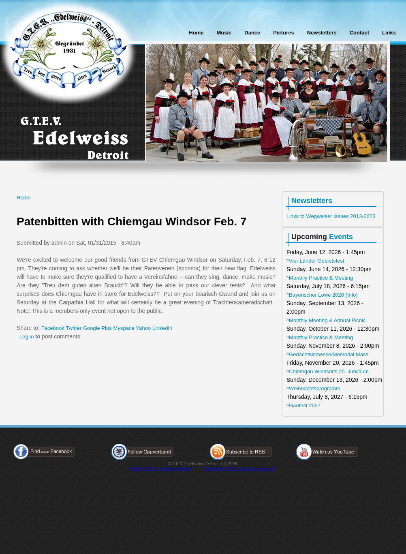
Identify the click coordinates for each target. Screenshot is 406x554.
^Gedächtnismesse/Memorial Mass (327, 354)
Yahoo (143, 328)
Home (196, 33)
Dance (252, 33)
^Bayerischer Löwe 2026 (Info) (322, 295)
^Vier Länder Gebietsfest (315, 261)
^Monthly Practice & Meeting (319, 278)
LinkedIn (162, 328)
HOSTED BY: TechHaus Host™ (161, 468)
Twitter (73, 328)
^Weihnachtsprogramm (313, 388)
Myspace (124, 328)
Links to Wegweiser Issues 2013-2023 (330, 216)
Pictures (283, 33)
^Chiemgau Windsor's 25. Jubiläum (327, 371)
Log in (26, 337)
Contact (359, 33)
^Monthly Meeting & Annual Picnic (325, 320)
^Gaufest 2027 (303, 405)
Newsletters (322, 33)
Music (223, 33)
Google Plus (97, 328)
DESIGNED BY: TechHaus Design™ (239, 468)
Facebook (52, 328)
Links (389, 33)
